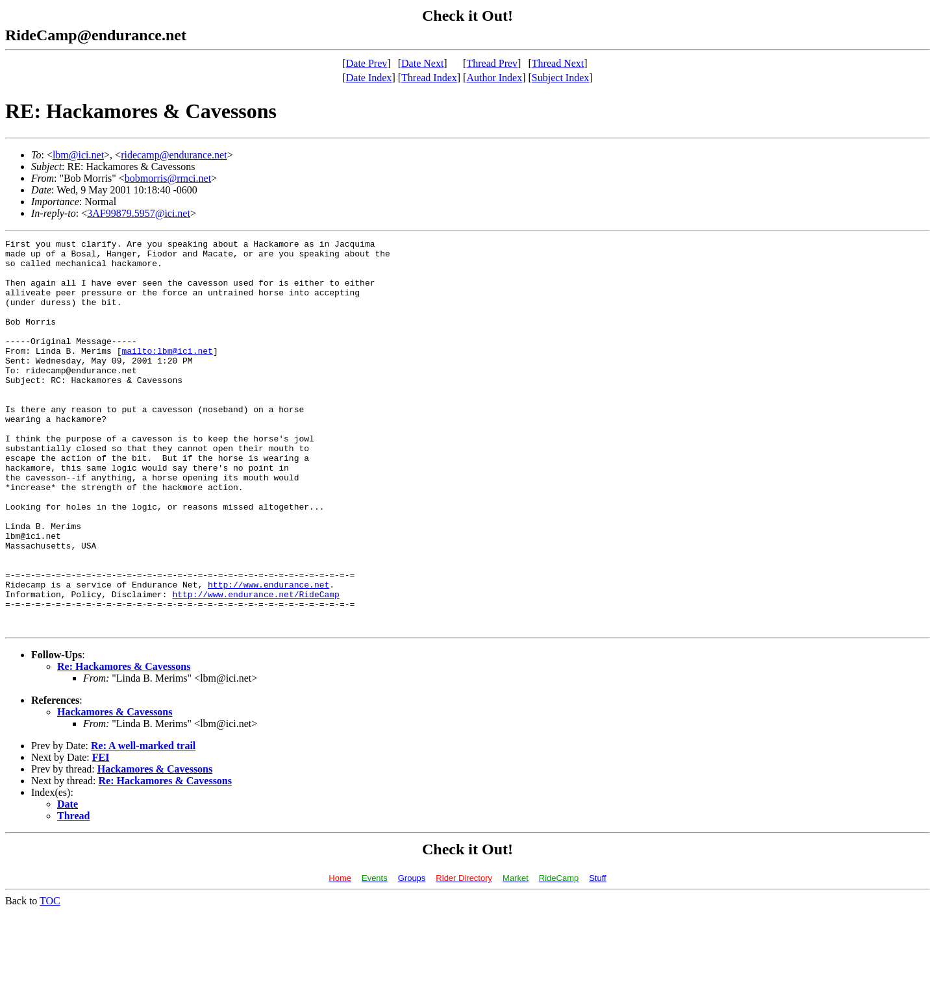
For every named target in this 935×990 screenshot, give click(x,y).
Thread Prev (491, 63)
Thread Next (558, 63)
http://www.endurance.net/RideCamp (255, 666)
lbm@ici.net (78, 154)
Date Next (422, 63)
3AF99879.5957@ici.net (138, 213)
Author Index (494, 77)
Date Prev (367, 63)
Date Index (369, 77)
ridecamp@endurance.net (174, 154)
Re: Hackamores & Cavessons (123, 744)
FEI (101, 835)
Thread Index (429, 77)
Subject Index (560, 77)
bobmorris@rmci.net (168, 178)
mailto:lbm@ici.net (166, 374)
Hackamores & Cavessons (114, 789)
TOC (50, 978)
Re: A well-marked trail (143, 823)
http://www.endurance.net (268, 654)
